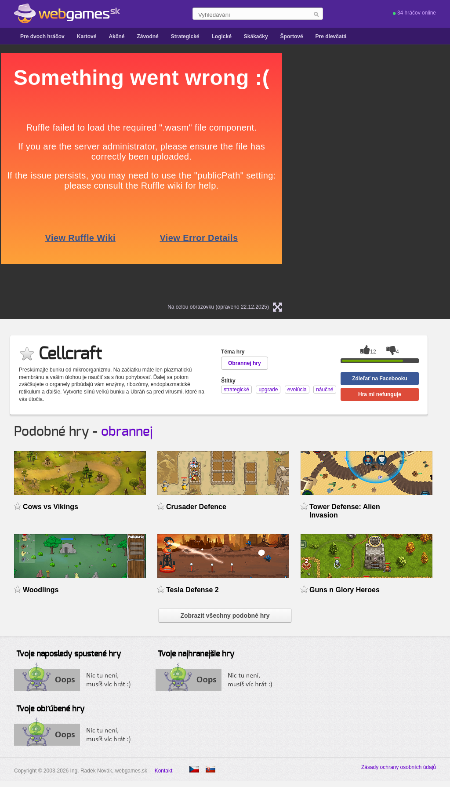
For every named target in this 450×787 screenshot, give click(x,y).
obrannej (127, 431)
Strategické (185, 36)
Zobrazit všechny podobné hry (224, 615)
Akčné (116, 36)
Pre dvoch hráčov (42, 36)
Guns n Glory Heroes (344, 590)
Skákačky (256, 36)
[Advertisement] (383, 108)
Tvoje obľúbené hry (50, 709)
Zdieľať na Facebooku (379, 378)
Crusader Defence (196, 506)
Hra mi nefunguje (379, 394)
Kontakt (164, 771)
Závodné (147, 36)
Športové (291, 36)
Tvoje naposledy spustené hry (68, 654)
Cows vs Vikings (50, 506)
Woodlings (40, 590)
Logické (221, 36)
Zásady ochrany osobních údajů (398, 767)
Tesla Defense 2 (192, 590)
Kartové (87, 36)
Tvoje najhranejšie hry (196, 654)
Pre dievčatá (331, 36)
